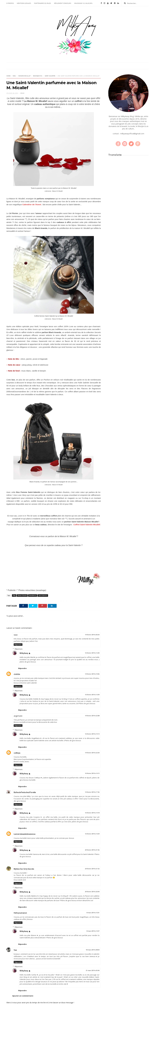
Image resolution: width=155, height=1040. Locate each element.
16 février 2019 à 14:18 (92, 813)
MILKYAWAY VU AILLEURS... (83, 3)
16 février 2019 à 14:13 (92, 734)
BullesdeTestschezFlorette (25, 792)
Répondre (18, 645)
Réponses (19, 649)
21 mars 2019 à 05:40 (92, 970)
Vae (15, 950)
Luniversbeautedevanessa (24, 834)
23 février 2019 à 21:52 (92, 869)
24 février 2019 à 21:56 (92, 850)
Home (8, 76)
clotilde (17, 674)
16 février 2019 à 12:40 (92, 653)
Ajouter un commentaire (22, 996)
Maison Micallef (24, 76)
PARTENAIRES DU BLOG (42, 3)
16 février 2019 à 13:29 (92, 834)
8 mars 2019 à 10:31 (93, 913)
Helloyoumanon (20, 913)
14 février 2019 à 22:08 (92, 716)
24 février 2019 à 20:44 (92, 892)
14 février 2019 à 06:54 (92, 635)
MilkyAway (24, 653)
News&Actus (37, 76)
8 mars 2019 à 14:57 (93, 931)
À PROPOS (10, 3)
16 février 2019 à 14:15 (92, 773)
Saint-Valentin (50, 76)
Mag (14, 76)
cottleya (17, 753)
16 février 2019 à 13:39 (92, 695)
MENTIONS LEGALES (24, 3)
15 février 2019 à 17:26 (92, 792)
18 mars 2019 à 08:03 (92, 950)
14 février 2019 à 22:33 (92, 753)
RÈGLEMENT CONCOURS (62, 3)
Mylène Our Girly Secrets (24, 869)
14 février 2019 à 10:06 (92, 674)
